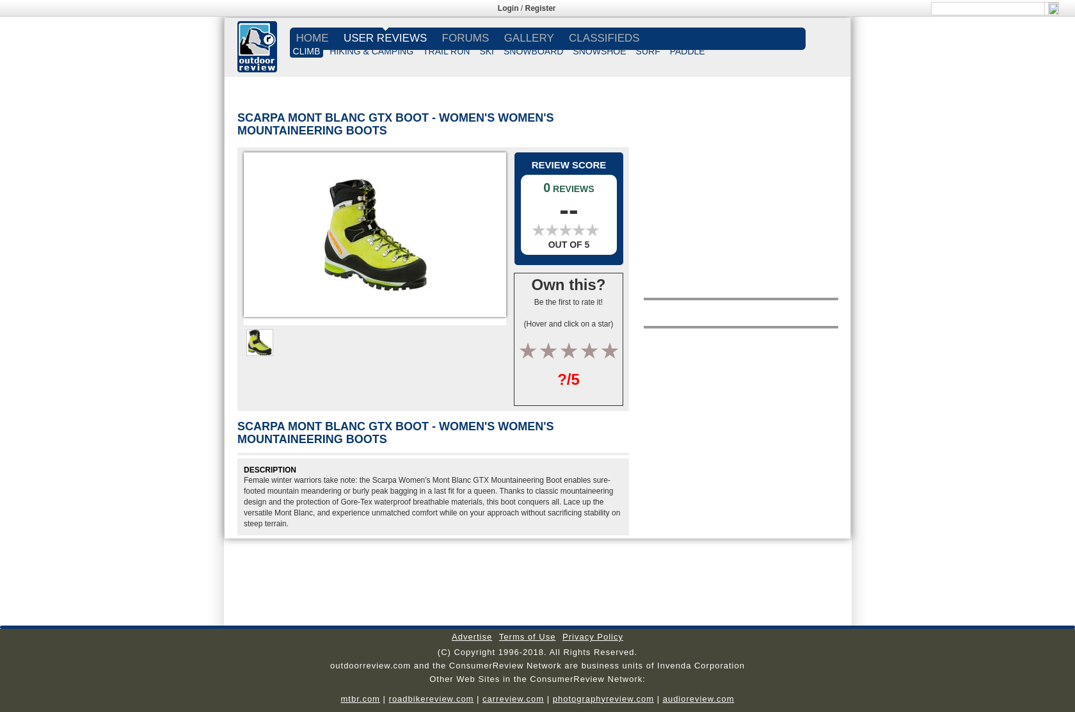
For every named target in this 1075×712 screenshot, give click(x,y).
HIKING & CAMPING (371, 51)
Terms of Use (527, 637)
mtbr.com (359, 699)
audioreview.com (699, 699)
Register (540, 8)
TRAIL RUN (446, 51)
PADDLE (687, 51)
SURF (648, 51)
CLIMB (307, 51)
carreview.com (513, 699)
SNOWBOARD (533, 51)
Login (508, 8)
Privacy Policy (592, 637)
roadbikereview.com (431, 699)
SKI (486, 51)
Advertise (472, 637)
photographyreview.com (603, 699)
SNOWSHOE (599, 51)
